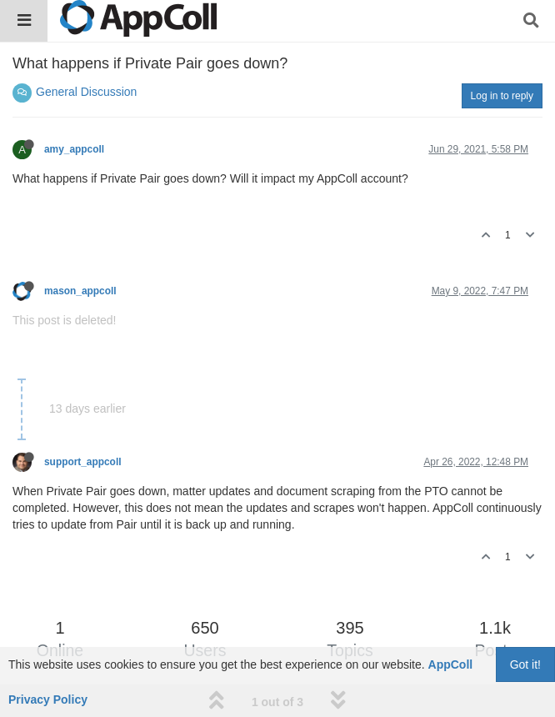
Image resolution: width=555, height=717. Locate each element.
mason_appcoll (80, 291)
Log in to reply (502, 96)
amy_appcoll (74, 149)
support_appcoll (83, 462)
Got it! (525, 664)
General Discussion (86, 91)
